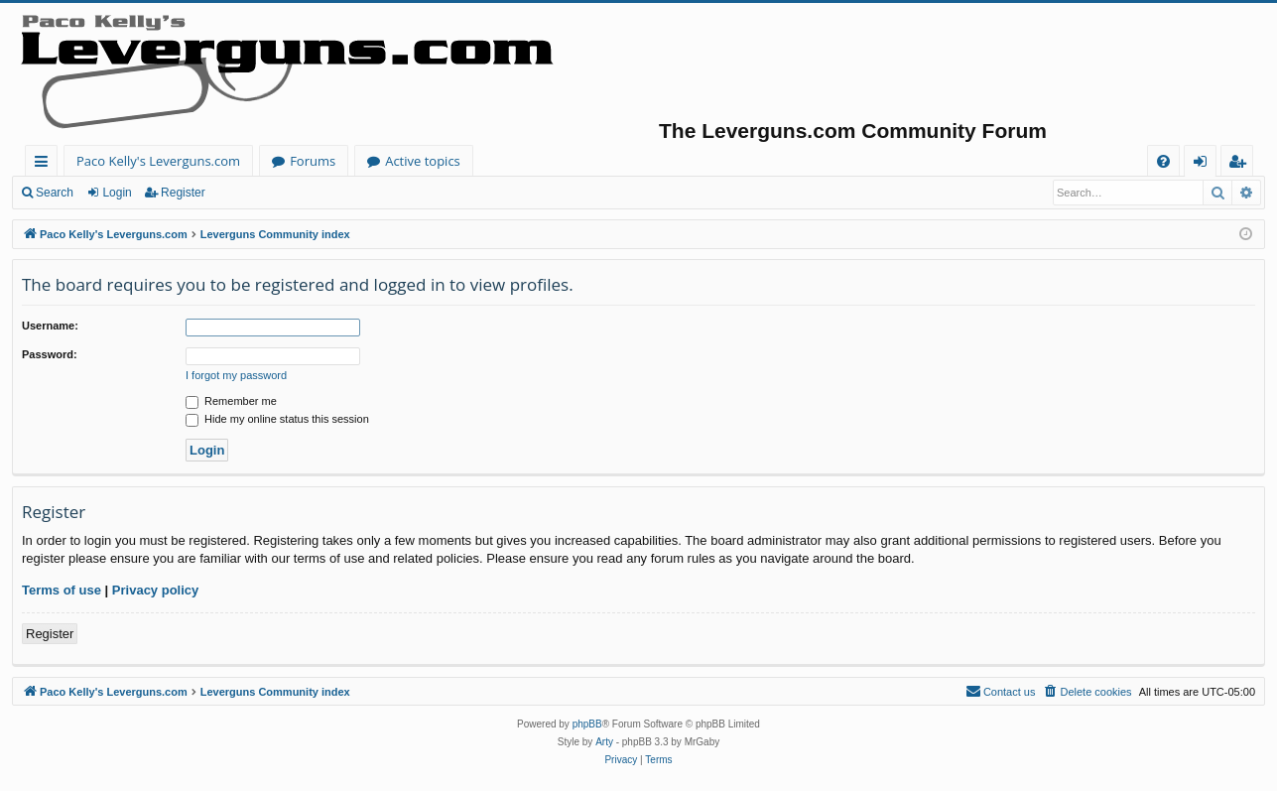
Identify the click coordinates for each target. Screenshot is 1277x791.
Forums (312, 161)
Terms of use (61, 590)
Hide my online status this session (277, 419)
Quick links (45, 164)
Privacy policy (155, 590)
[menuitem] (1163, 161)
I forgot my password (236, 375)
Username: (50, 325)
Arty (604, 741)
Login (116, 192)
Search (54, 192)
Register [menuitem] (1241, 164)
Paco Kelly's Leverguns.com (158, 161)
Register (183, 192)
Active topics (422, 161)
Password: (49, 354)
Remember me (231, 401)
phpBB (587, 724)
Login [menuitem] (1204, 164)
